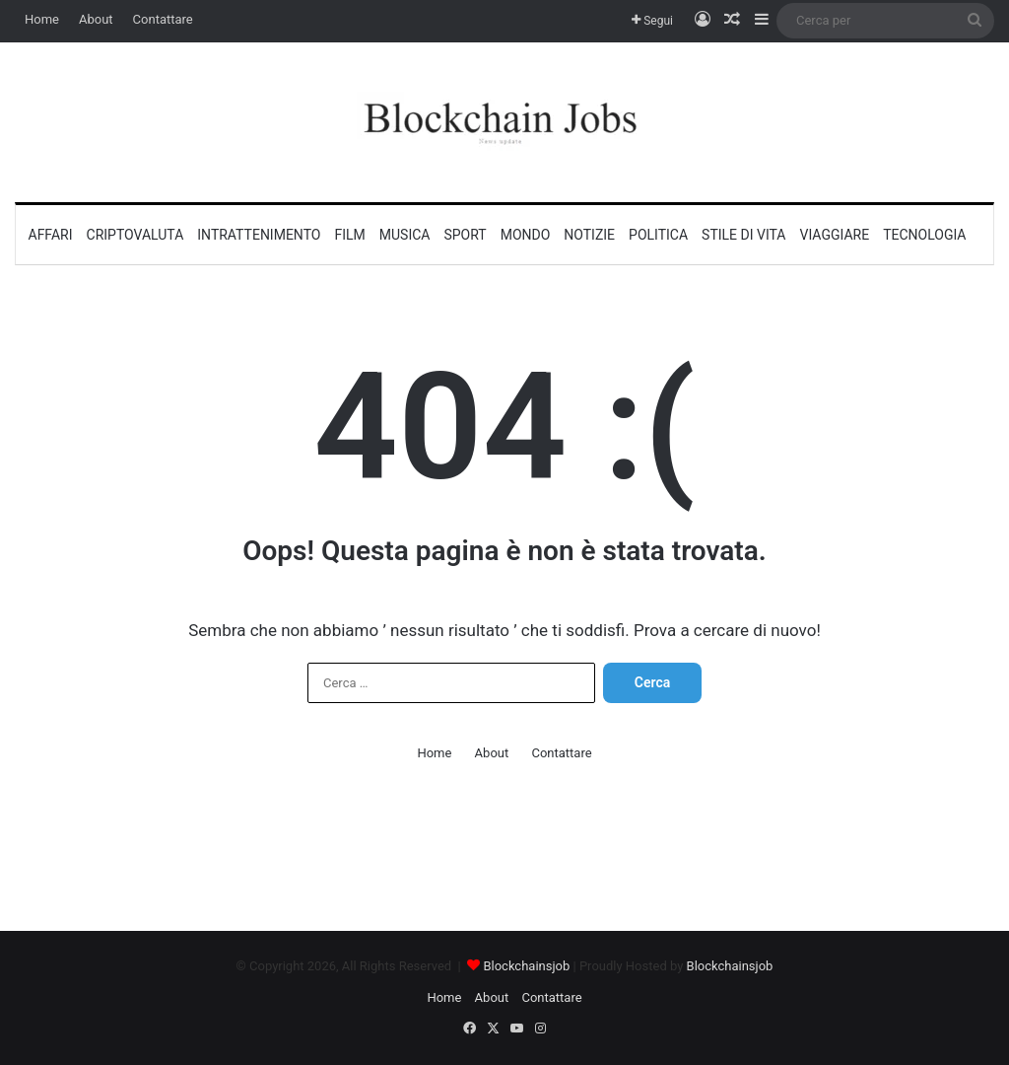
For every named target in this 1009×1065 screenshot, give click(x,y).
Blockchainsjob (526, 965)
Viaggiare (835, 235)
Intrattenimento (258, 235)
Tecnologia (924, 235)
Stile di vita (743, 235)
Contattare (163, 19)
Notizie (589, 235)
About (96, 19)
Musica (405, 235)
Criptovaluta (135, 235)
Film (349, 235)
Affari (51, 235)
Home (42, 19)
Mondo (526, 235)
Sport (464, 235)
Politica (658, 235)
